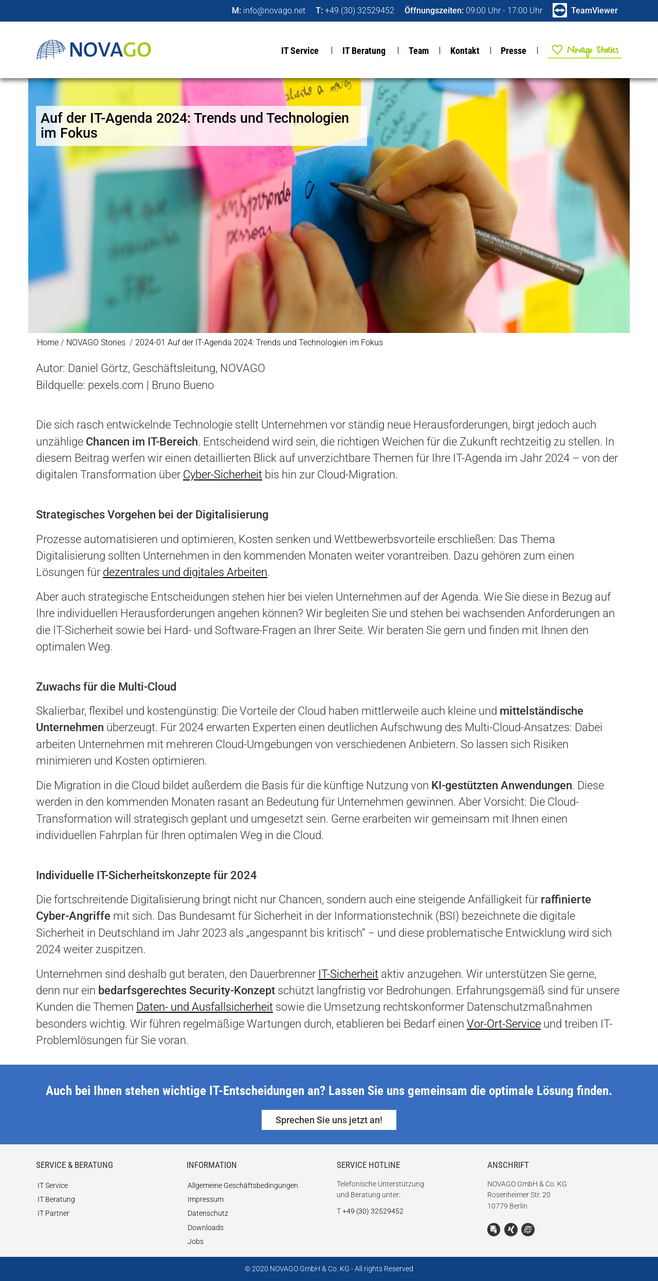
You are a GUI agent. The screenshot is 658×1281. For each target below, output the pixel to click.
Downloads (206, 1227)
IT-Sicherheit (348, 974)
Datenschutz (208, 1213)
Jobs (196, 1241)
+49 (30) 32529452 (373, 1211)
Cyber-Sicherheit (222, 474)
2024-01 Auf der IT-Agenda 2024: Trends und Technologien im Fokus (259, 342)
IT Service (300, 50)
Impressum (206, 1199)
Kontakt (465, 50)
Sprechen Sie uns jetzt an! (329, 1120)
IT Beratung (364, 50)
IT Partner (53, 1213)
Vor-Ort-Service (504, 1023)
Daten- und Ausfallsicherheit (204, 1006)
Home (48, 342)
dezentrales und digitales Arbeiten (185, 572)
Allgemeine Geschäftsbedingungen (243, 1185)
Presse (513, 50)
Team (419, 50)
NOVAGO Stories (579, 49)
